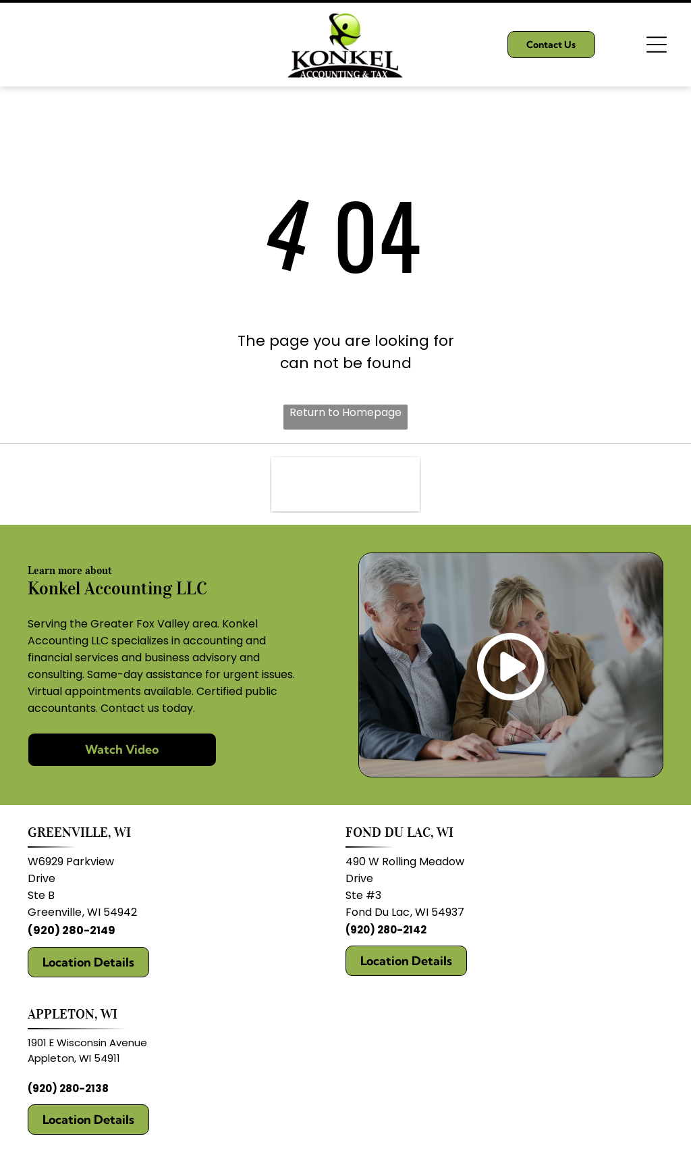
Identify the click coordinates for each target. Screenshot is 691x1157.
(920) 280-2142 (386, 930)
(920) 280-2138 (68, 1088)
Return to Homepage (345, 412)
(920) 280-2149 (71, 930)
